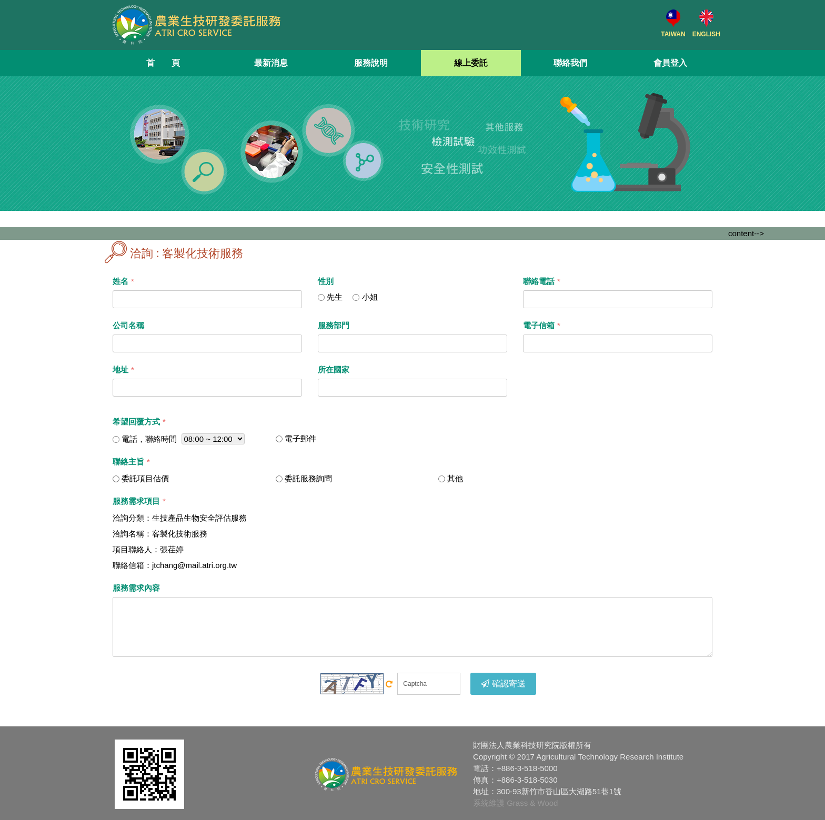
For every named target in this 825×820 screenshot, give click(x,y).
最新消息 (271, 62)
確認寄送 (503, 683)
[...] (321, 297)
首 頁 (163, 62)
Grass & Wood (532, 802)
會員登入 (670, 62)
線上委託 (471, 62)
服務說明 (371, 62)
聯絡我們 (570, 62)
